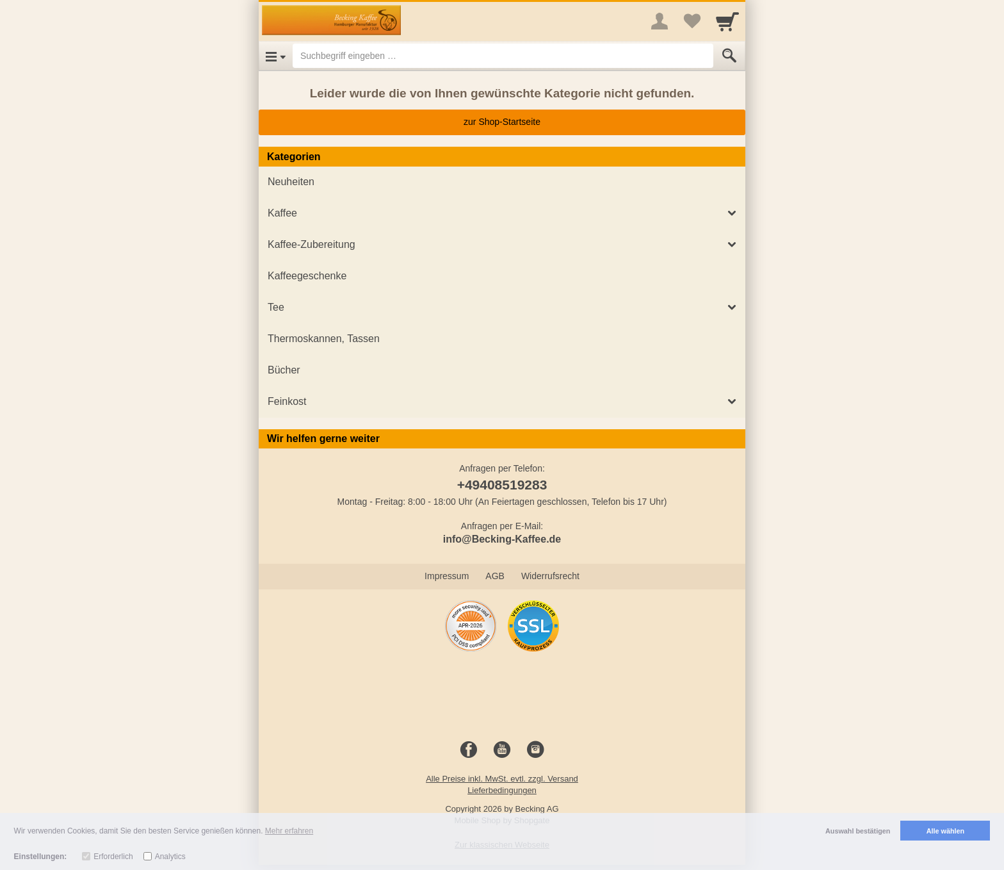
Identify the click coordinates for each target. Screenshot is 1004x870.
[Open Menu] (275, 55)
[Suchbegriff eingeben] (503, 56)
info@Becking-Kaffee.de (502, 539)
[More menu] (659, 21)
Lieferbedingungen (502, 790)
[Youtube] (502, 750)
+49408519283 (502, 484)
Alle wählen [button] (945, 831)
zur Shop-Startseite (502, 122)
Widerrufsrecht (550, 576)
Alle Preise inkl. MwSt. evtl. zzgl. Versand (502, 779)
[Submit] (729, 55)
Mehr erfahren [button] (289, 830)
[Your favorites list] (691, 21)
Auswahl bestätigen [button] (857, 831)
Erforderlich (113, 856)
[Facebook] (468, 750)
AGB (495, 576)
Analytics (170, 856)
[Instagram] (535, 750)
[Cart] (727, 21)
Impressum (447, 576)
